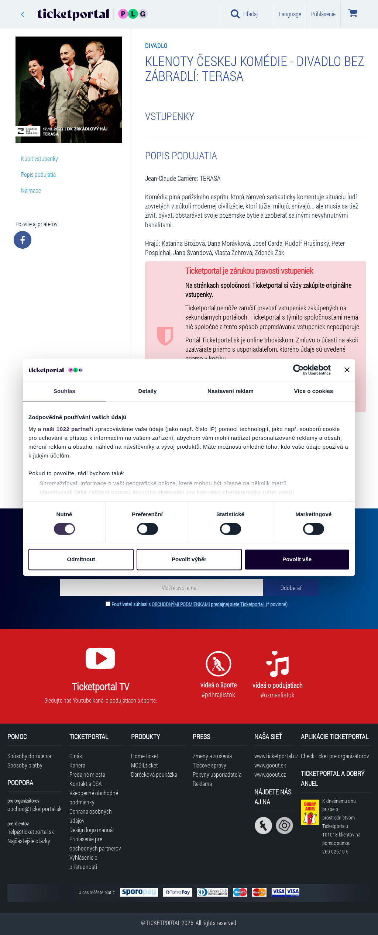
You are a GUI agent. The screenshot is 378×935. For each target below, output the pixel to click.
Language (290, 14)
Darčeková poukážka (154, 774)
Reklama (202, 783)
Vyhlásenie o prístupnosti (83, 861)
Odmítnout (81, 559)
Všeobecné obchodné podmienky (93, 797)
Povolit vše (297, 559)
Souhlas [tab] (64, 391)
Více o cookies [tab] (313, 391)
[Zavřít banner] (347, 369)
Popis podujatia (38, 174)
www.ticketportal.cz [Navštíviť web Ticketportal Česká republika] (273, 756)
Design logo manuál (91, 830)
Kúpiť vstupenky (39, 158)
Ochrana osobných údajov (90, 815)
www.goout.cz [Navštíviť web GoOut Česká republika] (270, 774)
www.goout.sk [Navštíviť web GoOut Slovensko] (270, 765)
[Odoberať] (291, 587)
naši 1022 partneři (68, 429)
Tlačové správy (209, 765)
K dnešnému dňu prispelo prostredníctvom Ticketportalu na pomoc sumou (341, 826)
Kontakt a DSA (85, 783)
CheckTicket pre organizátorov (335, 756)
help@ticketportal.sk (30, 831)
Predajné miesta (87, 774)
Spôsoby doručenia (29, 756)
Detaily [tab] (147, 391)
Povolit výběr (189, 559)
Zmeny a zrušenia (212, 756)
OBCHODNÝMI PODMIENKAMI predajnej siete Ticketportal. (209, 604)
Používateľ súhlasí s (199, 604)
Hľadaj (244, 13)
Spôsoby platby (24, 765)
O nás (75, 756)
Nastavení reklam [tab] (230, 391)
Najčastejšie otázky (28, 841)
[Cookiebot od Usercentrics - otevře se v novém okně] (298, 369)
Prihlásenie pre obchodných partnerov (95, 843)
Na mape (31, 190)
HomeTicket (144, 756)
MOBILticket (144, 765)
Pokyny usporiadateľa (217, 774)
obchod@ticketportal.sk (34, 808)
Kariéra (77, 765)
